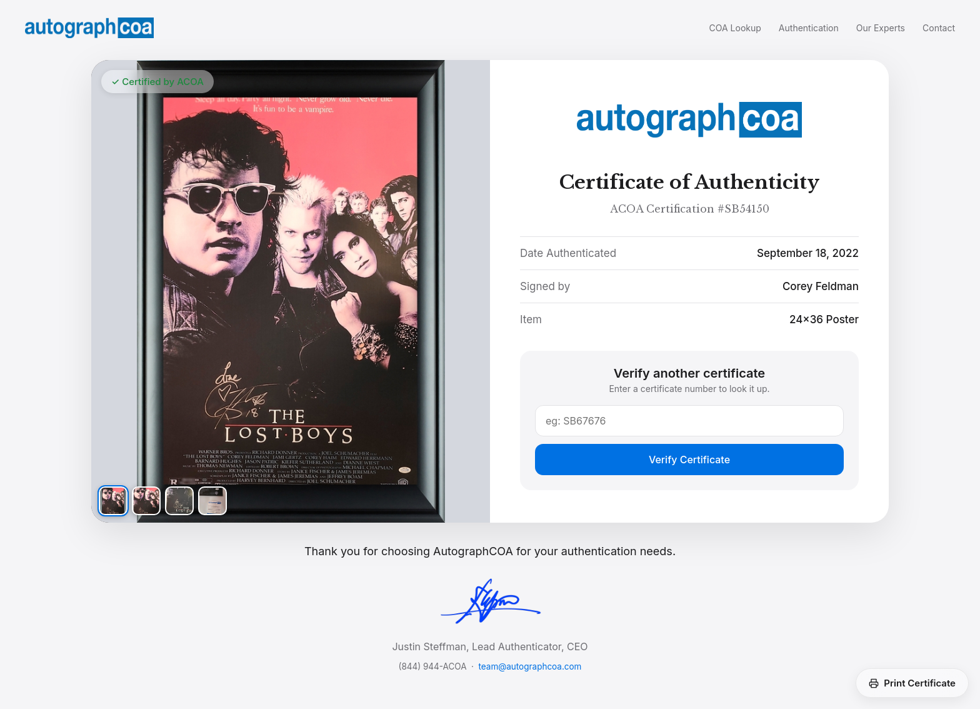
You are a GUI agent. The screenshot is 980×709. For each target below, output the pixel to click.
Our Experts (880, 28)
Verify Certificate (689, 459)
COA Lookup (735, 28)
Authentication (809, 28)
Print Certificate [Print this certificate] (912, 683)
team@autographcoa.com (530, 666)
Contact (938, 28)
